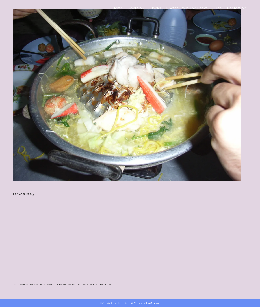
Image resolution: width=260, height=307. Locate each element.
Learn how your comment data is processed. (85, 284)
